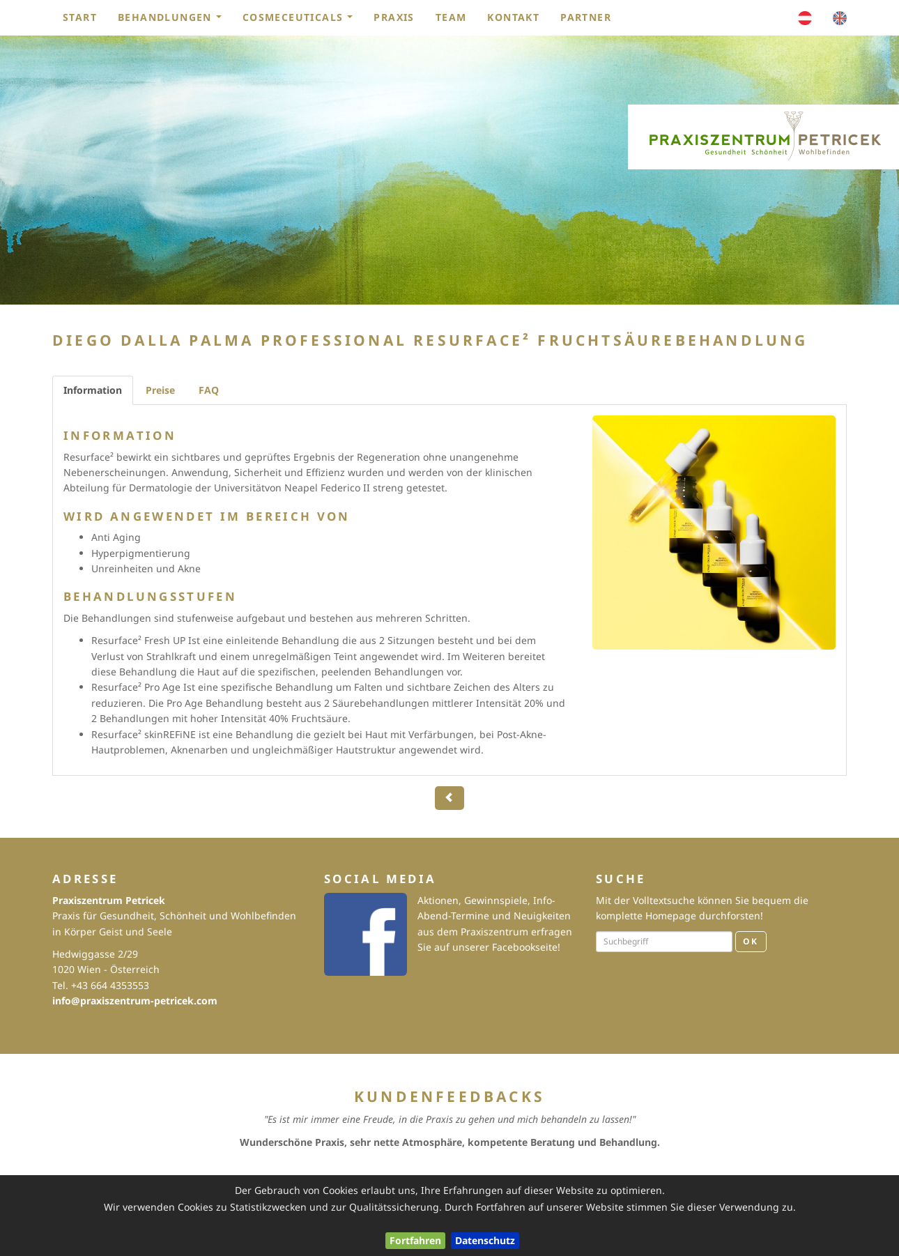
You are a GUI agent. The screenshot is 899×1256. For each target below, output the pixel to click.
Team (451, 17)
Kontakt (513, 17)
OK (751, 941)
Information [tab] (92, 390)
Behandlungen (174, 20)
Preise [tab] (160, 390)
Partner (585, 17)
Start (80, 17)
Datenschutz (485, 1240)
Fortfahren (415, 1240)
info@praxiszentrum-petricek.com (134, 1000)
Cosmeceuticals (302, 20)
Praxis (394, 17)
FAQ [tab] (209, 390)
